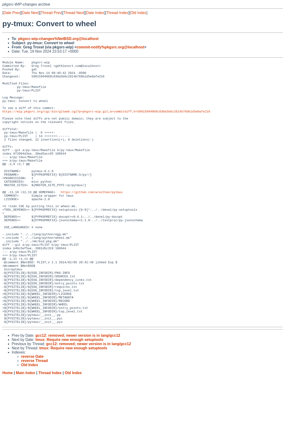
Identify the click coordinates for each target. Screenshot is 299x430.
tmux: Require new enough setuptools (69, 392)
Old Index (138, 13)
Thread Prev (51, 13)
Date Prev (11, 13)
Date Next (30, 13)
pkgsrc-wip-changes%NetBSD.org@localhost (58, 39)
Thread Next (73, 13)
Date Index (95, 13)
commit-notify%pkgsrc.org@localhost (110, 47)
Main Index (25, 425)
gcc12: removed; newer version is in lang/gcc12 (77, 388)
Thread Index (117, 13)
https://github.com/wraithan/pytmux (92, 219)
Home (7, 425)
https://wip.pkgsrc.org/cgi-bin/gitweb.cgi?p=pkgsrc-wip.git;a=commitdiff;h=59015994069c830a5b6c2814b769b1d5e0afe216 (106, 122)
